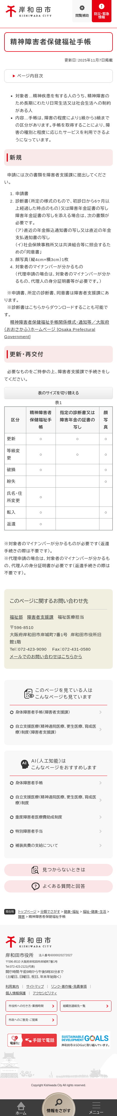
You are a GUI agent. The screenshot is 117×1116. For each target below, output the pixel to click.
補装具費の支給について (36, 845)
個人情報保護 (16, 993)
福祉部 (16, 617)
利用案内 (12, 987)
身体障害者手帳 (29, 783)
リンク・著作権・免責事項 (69, 987)
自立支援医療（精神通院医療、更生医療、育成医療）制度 (55, 800)
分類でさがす (50, 912)
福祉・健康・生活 (94, 912)
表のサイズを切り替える (58, 393)
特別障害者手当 (29, 831)
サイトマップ (35, 987)
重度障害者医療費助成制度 (38, 817)
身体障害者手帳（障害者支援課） (42, 712)
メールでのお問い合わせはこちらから (46, 656)
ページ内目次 (30, 75)
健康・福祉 (71, 912)
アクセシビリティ (45, 993)
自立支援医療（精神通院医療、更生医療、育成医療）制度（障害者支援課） (55, 729)
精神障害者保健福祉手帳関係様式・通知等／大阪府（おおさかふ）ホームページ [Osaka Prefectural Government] (56, 329)
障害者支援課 (40, 617)
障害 (21, 917)
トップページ (27, 912)
